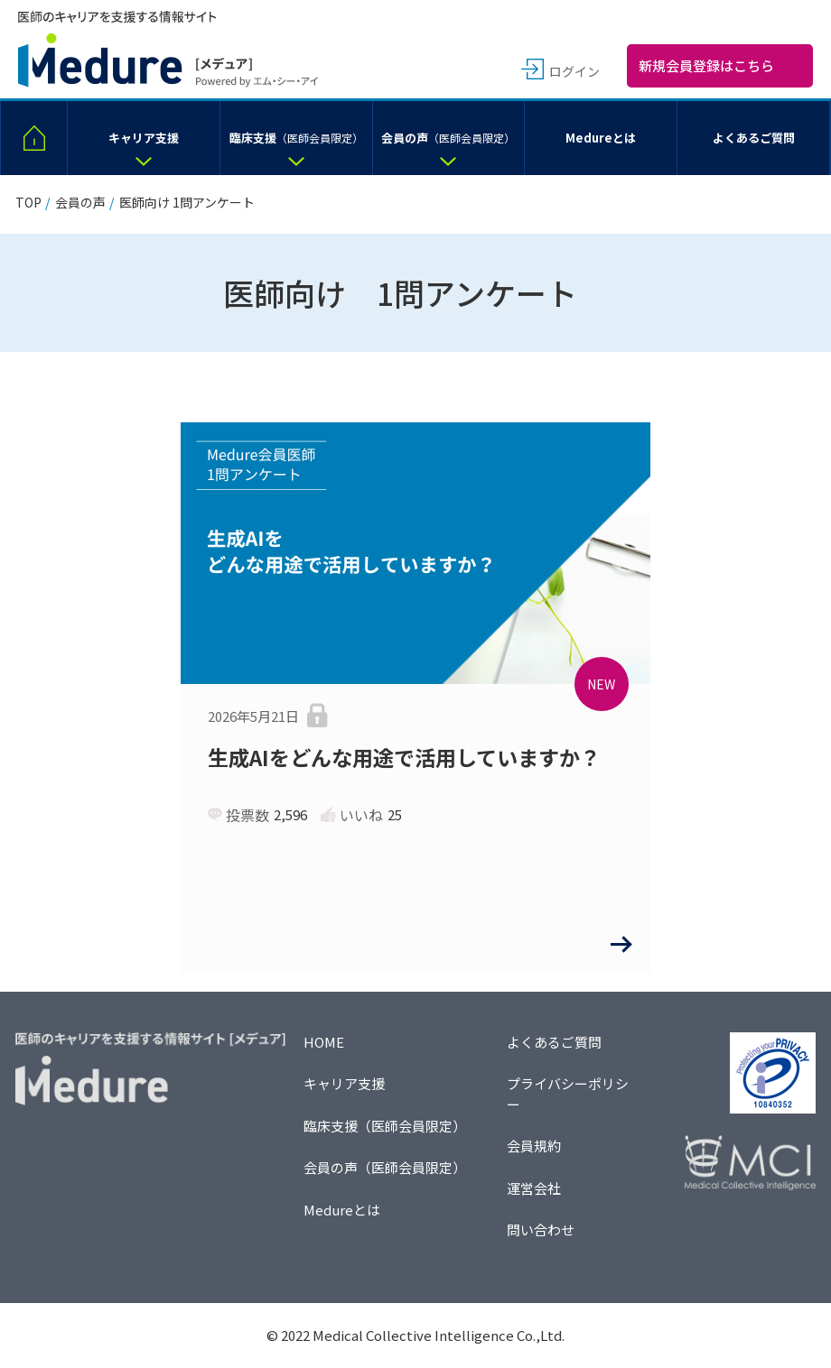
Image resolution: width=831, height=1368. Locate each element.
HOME (323, 1041)
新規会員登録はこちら (706, 65)
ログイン (574, 71)
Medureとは (341, 1209)
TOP (28, 202)
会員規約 (534, 1145)
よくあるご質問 (554, 1041)
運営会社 (534, 1188)
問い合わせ (540, 1229)
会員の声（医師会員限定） (384, 1167)
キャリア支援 (344, 1083)
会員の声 (80, 202)
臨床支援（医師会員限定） (384, 1125)
